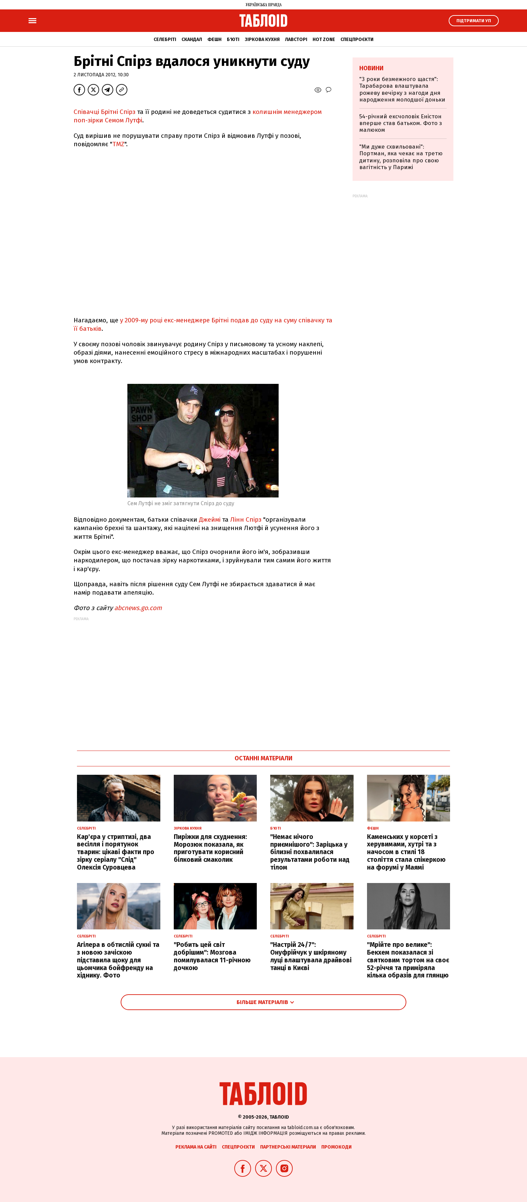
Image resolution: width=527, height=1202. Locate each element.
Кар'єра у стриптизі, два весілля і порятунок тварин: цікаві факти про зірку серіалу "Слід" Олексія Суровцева (115, 852)
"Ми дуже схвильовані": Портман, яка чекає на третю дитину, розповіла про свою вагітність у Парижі (401, 157)
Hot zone (324, 39)
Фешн (214, 39)
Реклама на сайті (195, 1147)
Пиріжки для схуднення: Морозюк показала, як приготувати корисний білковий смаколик (210, 848)
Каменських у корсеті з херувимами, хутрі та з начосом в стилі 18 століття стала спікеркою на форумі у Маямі (406, 852)
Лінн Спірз (245, 519)
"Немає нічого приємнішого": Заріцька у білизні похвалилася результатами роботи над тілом (310, 852)
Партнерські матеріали (288, 1147)
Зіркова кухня (262, 39)
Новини (371, 68)
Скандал (191, 39)
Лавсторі (296, 39)
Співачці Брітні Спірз (104, 112)
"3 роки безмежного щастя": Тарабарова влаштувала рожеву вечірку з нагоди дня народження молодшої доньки (402, 89)
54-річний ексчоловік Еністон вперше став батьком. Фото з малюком (400, 123)
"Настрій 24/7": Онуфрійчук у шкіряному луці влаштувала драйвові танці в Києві (311, 956)
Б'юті (233, 39)
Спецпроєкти (356, 39)
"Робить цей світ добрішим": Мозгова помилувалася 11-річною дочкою (212, 956)
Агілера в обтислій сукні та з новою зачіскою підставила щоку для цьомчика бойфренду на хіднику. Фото (118, 960)
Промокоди (336, 1147)
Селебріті (165, 39)
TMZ (118, 144)
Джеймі (209, 519)
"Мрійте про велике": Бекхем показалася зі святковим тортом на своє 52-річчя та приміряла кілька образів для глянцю (408, 960)
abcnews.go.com (138, 608)
